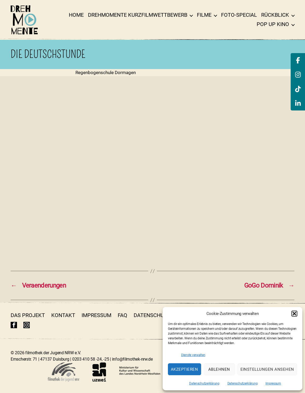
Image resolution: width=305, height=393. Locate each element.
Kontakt (63, 315)
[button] (294, 313)
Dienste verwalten (193, 355)
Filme (204, 15)
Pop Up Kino (273, 24)
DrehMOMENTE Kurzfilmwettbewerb (137, 15)
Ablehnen (219, 369)
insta (26, 325)
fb (14, 325)
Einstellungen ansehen (267, 369)
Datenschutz (152, 315)
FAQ (122, 315)
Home (76, 15)
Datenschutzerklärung (204, 383)
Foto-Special (239, 15)
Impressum (273, 383)
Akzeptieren (184, 369)
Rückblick (275, 15)
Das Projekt (28, 315)
